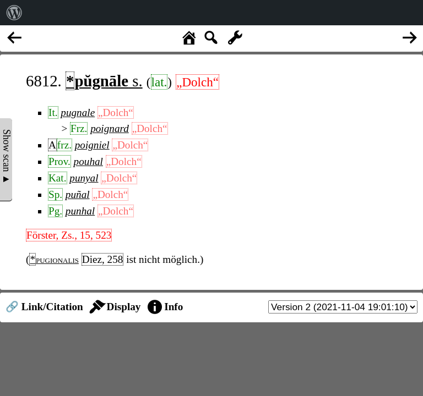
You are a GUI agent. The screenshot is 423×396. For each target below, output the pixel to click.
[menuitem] (14, 12)
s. (104, 81)
